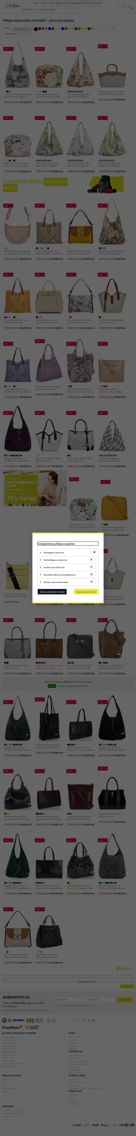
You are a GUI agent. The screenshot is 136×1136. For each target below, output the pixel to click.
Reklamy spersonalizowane (56, 582)
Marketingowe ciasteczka (55, 560)
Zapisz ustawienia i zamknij (52, 591)
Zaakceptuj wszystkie (86, 591)
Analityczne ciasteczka (54, 567)
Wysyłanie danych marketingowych (60, 574)
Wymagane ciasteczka (54, 552)
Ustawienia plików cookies (56, 544)
